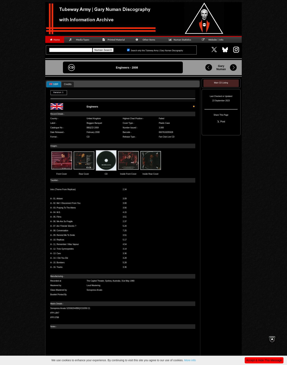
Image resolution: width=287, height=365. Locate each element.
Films (59, 217)
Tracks (60, 267)
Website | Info (213, 39)
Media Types (80, 39)
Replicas (60, 240)
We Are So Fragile (65, 221)
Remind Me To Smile (66, 235)
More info (190, 360)
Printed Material (114, 39)
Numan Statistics (181, 39)
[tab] (54, 84)
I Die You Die (62, 258)
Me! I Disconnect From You (68, 203)
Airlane (60, 199)
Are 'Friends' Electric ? (66, 226)
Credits (67, 84)
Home (55, 39)
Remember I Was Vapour (68, 244)
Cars (59, 253)
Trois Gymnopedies (65, 249)
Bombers (61, 262)
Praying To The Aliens (66, 208)
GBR (53, 84)
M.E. (59, 212)
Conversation (62, 230)
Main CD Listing (221, 83)
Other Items (147, 39)
